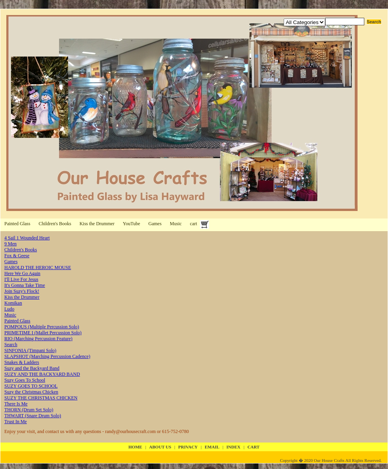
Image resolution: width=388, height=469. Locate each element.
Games (155, 223)
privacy (188, 447)
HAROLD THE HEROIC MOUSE (37, 267)
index (233, 447)
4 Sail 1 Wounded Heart (27, 238)
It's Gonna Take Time (24, 285)
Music (176, 223)
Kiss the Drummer (97, 223)
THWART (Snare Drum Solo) (32, 415)
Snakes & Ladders (21, 362)
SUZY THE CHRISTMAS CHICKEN (40, 398)
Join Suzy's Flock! (21, 291)
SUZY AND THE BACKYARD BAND (42, 374)
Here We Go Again (22, 273)
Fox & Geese (16, 255)
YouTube (131, 223)
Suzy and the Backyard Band (31, 368)
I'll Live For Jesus (21, 279)
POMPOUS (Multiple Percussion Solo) (41, 327)
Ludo (9, 309)
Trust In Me (15, 421)
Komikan (13, 303)
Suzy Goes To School (24, 380)
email (212, 447)
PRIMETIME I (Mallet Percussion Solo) (42, 332)
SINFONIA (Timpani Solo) (30, 350)
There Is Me (16, 404)
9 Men (10, 244)
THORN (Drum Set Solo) (28, 409)
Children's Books (55, 223)
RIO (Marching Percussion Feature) (38, 338)
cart (193, 223)
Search (10, 344)
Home (135, 447)
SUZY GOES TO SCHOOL (31, 386)
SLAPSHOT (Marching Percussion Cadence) (47, 356)
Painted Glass (17, 223)
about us (160, 447)
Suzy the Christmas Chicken (31, 392)
